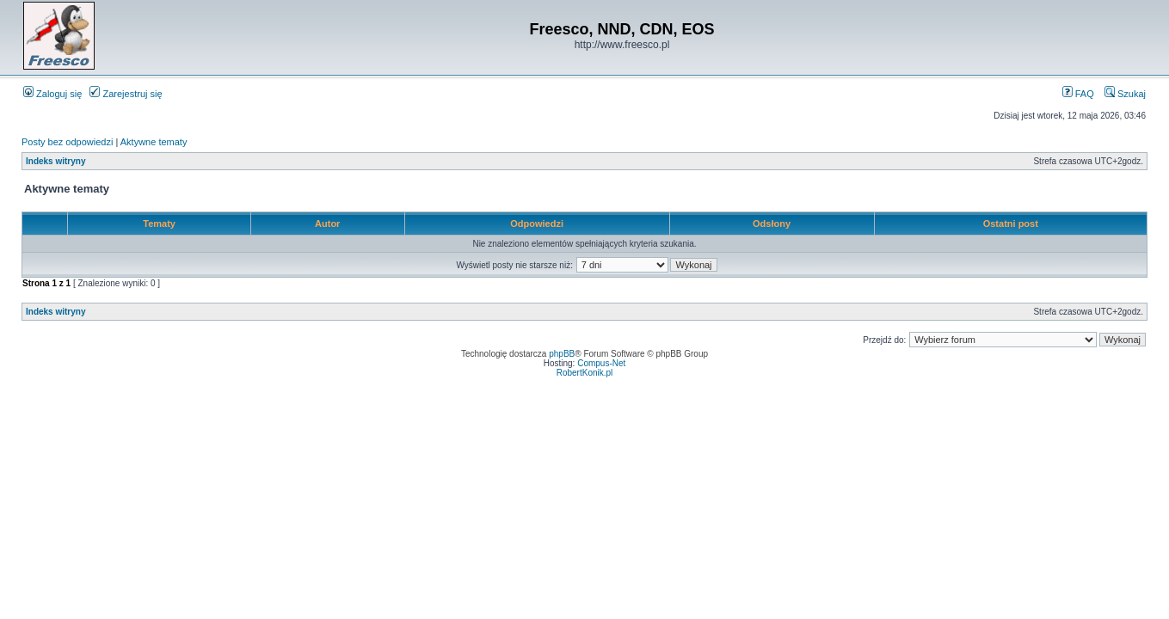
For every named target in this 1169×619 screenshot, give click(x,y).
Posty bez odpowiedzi (67, 142)
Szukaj (1125, 94)
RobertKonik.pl (585, 372)
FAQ (1078, 94)
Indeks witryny (55, 161)
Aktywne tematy (154, 142)
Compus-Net (601, 363)
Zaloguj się (52, 94)
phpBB (562, 354)
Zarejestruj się (125, 94)
